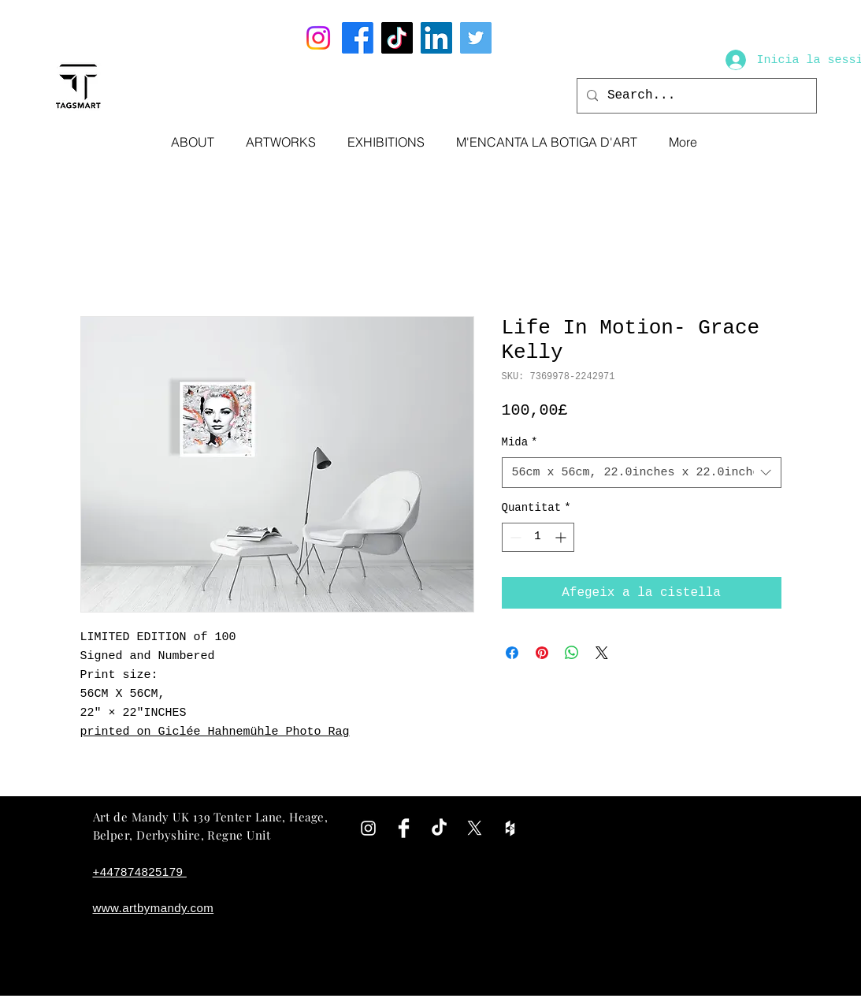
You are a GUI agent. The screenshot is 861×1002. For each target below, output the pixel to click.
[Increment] (562, 537)
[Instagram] (318, 38)
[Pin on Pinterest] (542, 652)
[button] (281, 142)
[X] (474, 828)
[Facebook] (357, 38)
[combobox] (641, 472)
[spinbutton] (538, 537)
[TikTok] (397, 38)
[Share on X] (601, 652)
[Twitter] (476, 38)
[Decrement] (514, 537)
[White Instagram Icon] (368, 828)
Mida (520, 442)
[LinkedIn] (436, 38)
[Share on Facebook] (512, 652)
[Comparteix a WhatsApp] (571, 652)
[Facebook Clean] (404, 828)
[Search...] (695, 96)
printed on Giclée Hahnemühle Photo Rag (215, 732)
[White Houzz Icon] (510, 828)
